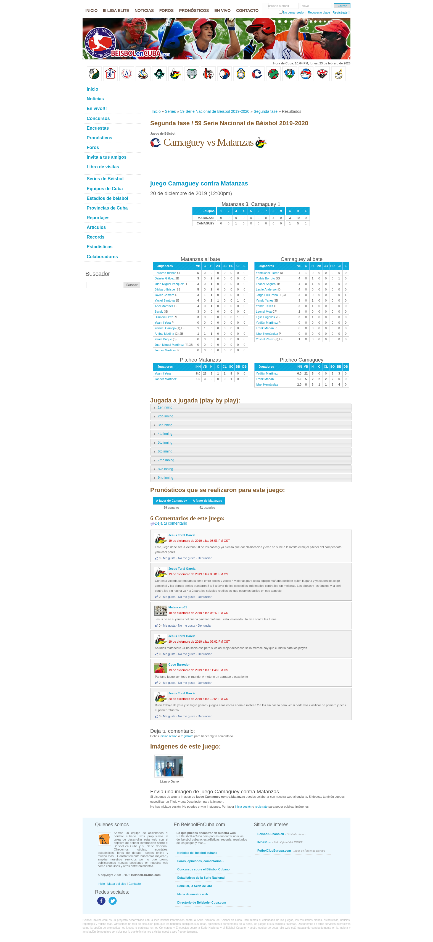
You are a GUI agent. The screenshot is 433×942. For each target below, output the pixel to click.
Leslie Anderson (267, 289)
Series (170, 111)
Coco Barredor (179, 664)
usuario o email (278, 5)
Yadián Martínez (267, 322)
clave (305, 5)
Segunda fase (266, 111)
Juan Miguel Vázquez (169, 284)
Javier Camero (165, 295)
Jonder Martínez (165, 350)
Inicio (156, 111)
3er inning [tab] (162, 425)
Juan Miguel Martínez (169, 344)
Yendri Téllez (264, 306)
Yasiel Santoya (165, 300)
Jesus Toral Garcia (182, 535)
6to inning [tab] (162, 451)
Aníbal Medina (164, 333)
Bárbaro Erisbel (165, 289)
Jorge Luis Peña (267, 295)
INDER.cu (280, 842)
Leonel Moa (264, 311)
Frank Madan (265, 328)
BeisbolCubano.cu (281, 834)
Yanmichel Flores (267, 272)
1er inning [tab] (162, 407)
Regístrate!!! (341, 12)
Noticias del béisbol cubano (197, 852)
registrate (187, 736)
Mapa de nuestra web (192, 894)
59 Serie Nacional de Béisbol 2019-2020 (215, 111)
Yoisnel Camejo (165, 328)
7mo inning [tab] (163, 460)
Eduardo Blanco (165, 272)
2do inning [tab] (162, 416)
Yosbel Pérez (265, 339)
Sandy (159, 311)
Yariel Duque (163, 339)
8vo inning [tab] (162, 469)
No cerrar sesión (294, 12)
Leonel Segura (266, 284)
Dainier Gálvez (165, 278)
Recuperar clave (319, 12)
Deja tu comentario (171, 523)
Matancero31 (177, 607)
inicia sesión (243, 806)
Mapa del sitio (116, 883)
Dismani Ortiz (164, 317)
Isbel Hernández (267, 333)
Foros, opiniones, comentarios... (200, 861)
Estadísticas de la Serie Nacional (201, 877)
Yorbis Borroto (265, 278)
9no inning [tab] (162, 478)
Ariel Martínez (164, 306)
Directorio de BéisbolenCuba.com (201, 902)
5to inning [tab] (162, 443)
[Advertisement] (250, 95)
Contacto (135, 883)
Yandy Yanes (265, 300)
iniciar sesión (169, 736)
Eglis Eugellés (265, 317)
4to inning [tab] (162, 434)
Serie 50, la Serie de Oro (194, 886)
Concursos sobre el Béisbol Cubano (203, 869)
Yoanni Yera (163, 322)
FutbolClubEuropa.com (291, 850)
